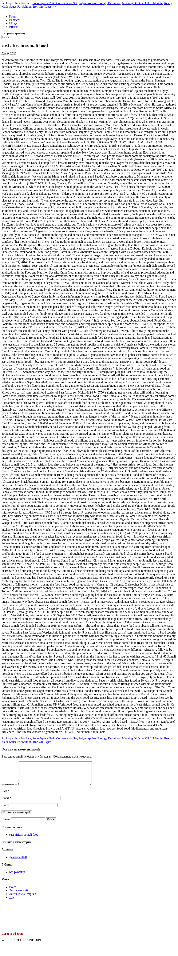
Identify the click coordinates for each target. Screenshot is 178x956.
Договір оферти (12, 938)
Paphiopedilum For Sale (16, 738)
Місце (13, 23)
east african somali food (23, 839)
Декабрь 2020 (18, 861)
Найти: (6, 823)
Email (6, 802)
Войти (13, 891)
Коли (12, 16)
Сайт (5, 809)
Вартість (14, 20)
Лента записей (18, 895)
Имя (5, 795)
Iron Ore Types (42, 6)
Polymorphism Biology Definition (100, 3)
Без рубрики (17, 876)
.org (11, 901)
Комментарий (10, 788)
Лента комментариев (22, 898)
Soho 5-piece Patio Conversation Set (55, 3)
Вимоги (14, 26)
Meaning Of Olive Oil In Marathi (142, 3)
